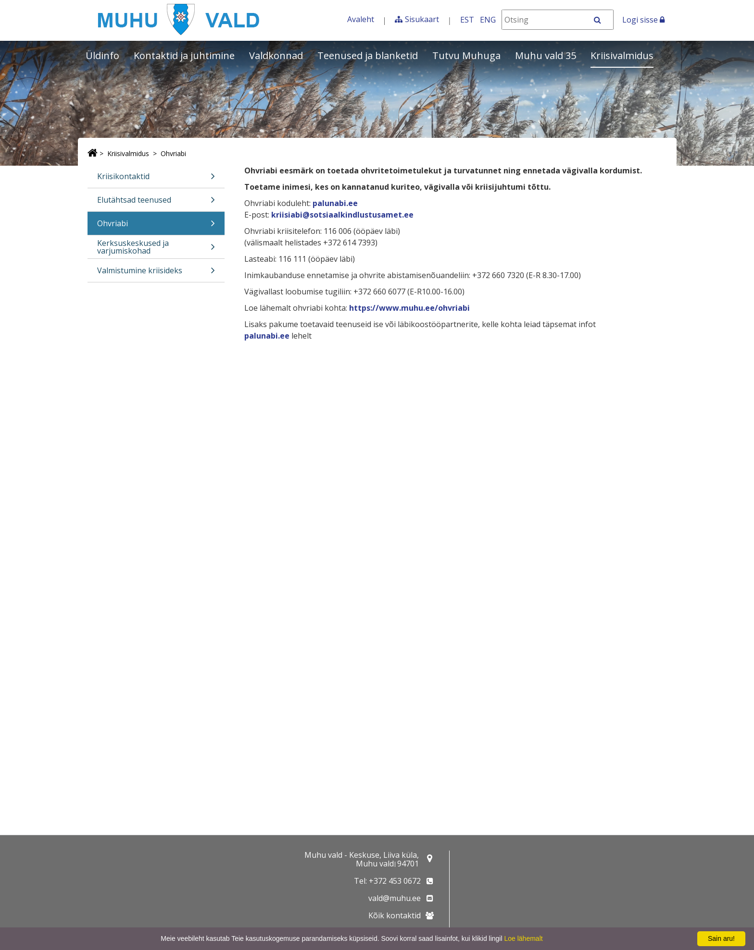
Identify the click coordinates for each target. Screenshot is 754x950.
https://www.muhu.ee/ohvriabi (409, 308)
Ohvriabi (173, 153)
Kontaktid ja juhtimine (184, 55)
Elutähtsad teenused (156, 203)
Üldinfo (102, 55)
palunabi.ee (335, 203)
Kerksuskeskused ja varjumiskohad (156, 248)
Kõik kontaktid (394, 915)
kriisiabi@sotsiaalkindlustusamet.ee (342, 214)
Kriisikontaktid (156, 179)
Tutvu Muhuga (466, 55)
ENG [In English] (488, 19)
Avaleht (360, 19)
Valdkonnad (276, 55)
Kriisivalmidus (622, 55)
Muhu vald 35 (545, 55)
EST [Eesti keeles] (467, 19)
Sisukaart (422, 19)
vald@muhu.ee (394, 898)
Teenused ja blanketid (367, 55)
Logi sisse (643, 19)
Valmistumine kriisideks (156, 273)
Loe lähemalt (523, 938)
